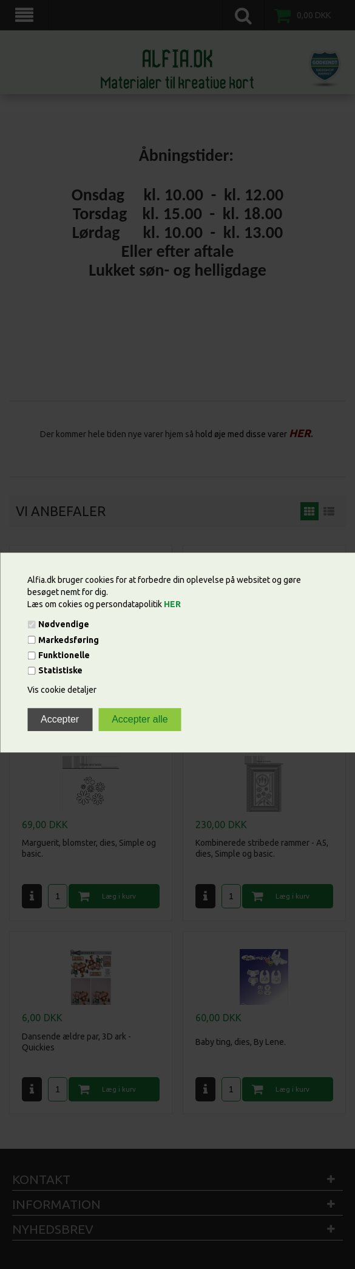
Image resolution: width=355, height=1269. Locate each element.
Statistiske (60, 671)
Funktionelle (64, 655)
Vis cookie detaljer (61, 690)
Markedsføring (68, 640)
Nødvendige (63, 625)
